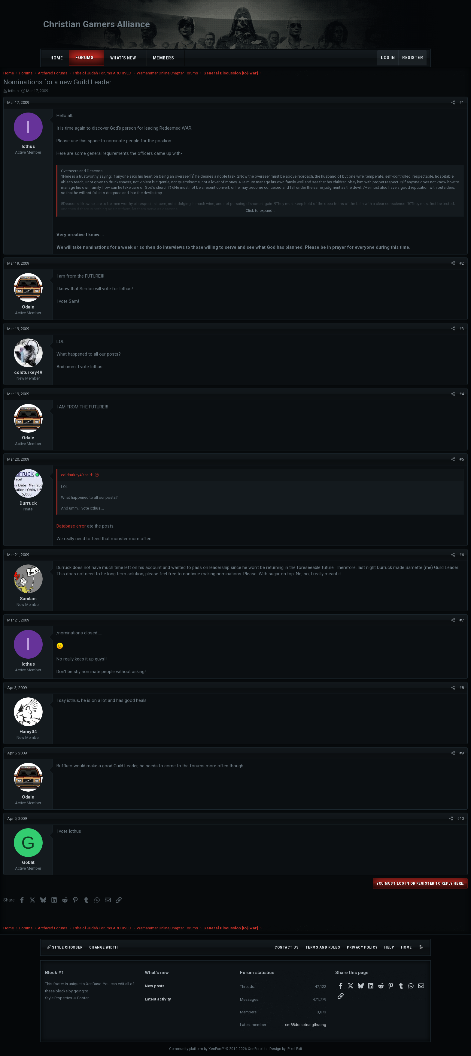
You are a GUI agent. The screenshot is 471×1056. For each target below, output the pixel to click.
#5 (420, 471)
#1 (420, 108)
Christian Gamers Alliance (96, 24)
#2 (420, 275)
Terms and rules (322, 947)
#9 (420, 765)
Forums (84, 57)
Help (389, 947)
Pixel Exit (294, 1049)
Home (56, 58)
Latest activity (158, 994)
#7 (420, 632)
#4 (420, 406)
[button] (99, 57)
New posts (154, 983)
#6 (420, 567)
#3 (420, 341)
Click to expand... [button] (260, 216)
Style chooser (64, 947)
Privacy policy (362, 947)
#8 (420, 700)
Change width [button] (103, 947)
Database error (113, 538)
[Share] (411, 108)
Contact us (287, 947)
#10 (418, 831)
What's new (123, 58)
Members (163, 58)
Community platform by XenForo (219, 1049)
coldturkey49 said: (119, 487)
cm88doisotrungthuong (305, 1024)
